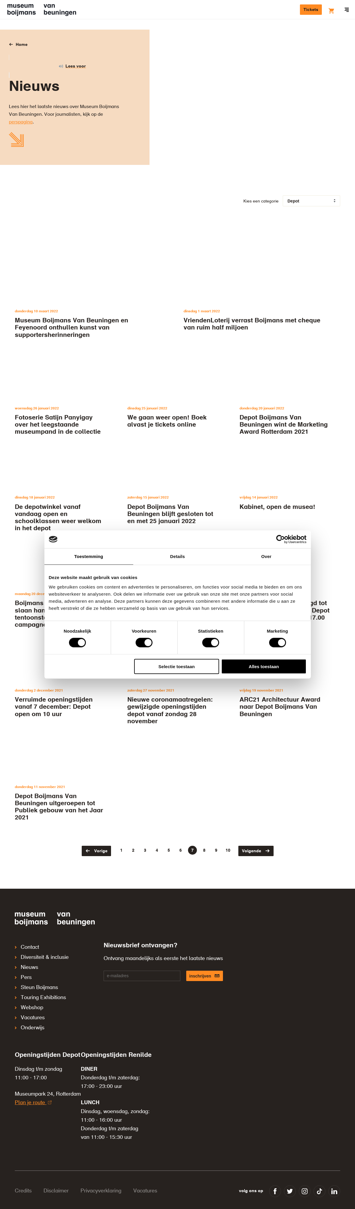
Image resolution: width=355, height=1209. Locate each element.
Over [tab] (266, 556)
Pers (23, 971)
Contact (27, 946)
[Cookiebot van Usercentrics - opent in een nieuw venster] (280, 539)
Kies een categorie (261, 201)
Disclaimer (56, 1175)
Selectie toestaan (176, 666)
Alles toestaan (264, 666)
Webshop (29, 996)
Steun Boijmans (36, 979)
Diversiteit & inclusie (42, 954)
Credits (23, 1175)
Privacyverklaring (101, 1175)
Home (22, 45)
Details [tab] (177, 556)
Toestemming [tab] (88, 556)
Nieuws (26, 963)
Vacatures (30, 1004)
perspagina (21, 122)
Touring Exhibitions (40, 988)
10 (228, 850)
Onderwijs (29, 1012)
